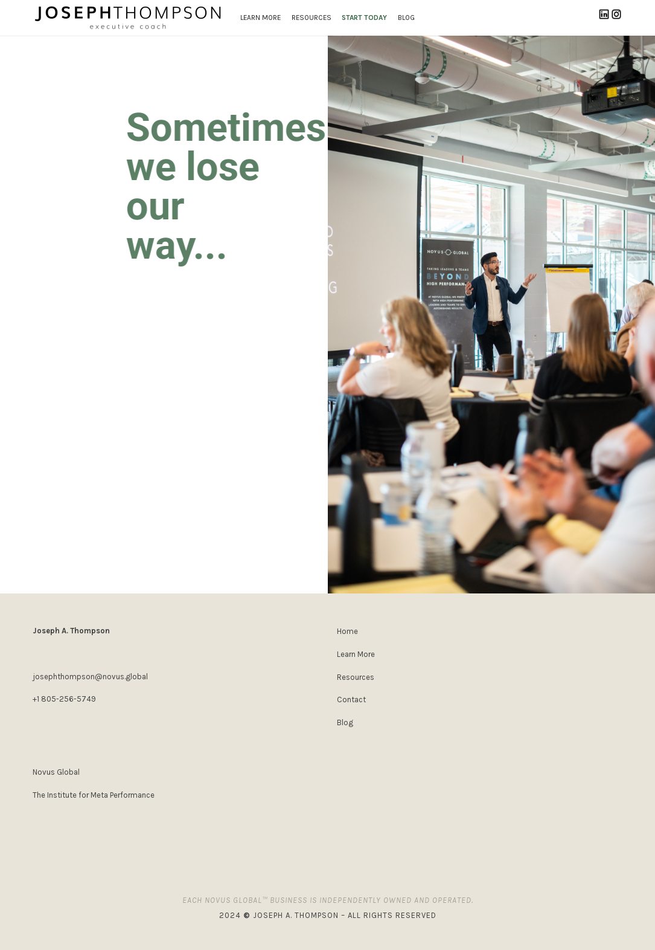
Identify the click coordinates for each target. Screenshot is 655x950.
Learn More (356, 654)
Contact (351, 699)
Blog (345, 722)
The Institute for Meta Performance (94, 795)
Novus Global (56, 772)
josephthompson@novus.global (90, 676)
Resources (355, 677)
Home (347, 631)
